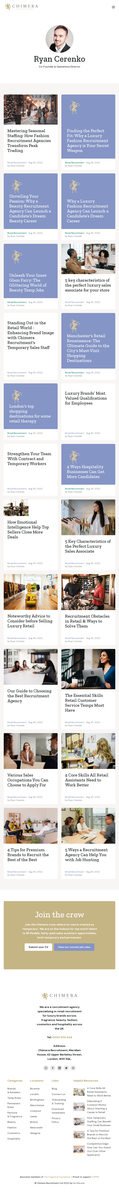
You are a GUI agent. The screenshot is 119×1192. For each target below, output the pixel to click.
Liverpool (35, 1110)
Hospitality (13, 1138)
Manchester (37, 1105)
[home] (21, 6)
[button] (113, 7)
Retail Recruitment (17, 162)
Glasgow (35, 1133)
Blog (54, 1088)
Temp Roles (14, 1098)
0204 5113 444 (62, 1037)
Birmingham (37, 1099)
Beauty (11, 1122)
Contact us (58, 1094)
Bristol (34, 1122)
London (34, 1094)
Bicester (35, 1088)
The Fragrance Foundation (57, 1176)
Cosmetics (13, 1133)
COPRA (95, 1176)
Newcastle (36, 1127)
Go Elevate (79, 1183)
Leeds (33, 1116)
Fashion (12, 1127)
